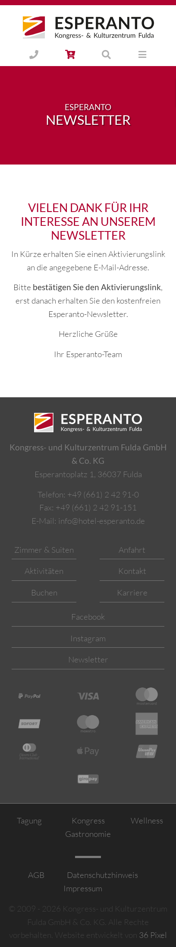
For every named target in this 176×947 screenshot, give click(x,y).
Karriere (132, 592)
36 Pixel (153, 935)
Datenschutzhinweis (101, 875)
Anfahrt (132, 550)
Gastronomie (88, 834)
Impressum (82, 888)
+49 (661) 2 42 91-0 (103, 494)
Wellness (147, 820)
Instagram (88, 638)
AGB (36, 875)
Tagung (29, 820)
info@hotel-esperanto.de (101, 521)
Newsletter (88, 659)
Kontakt (132, 571)
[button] (70, 55)
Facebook (88, 616)
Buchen (44, 592)
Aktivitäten (44, 571)
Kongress (88, 820)
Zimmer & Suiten (44, 550)
